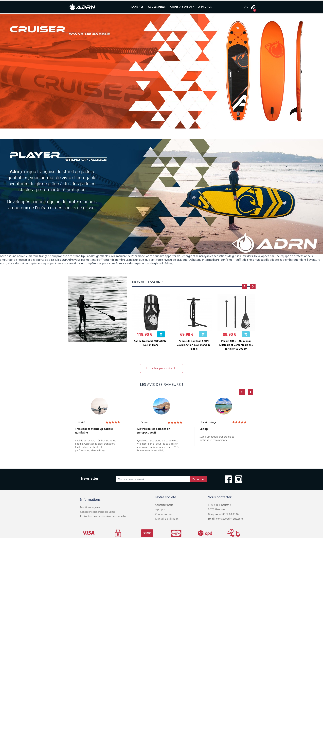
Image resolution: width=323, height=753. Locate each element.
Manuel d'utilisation (166, 518)
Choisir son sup (164, 514)
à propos (160, 509)
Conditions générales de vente (97, 511)
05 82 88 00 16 (230, 514)
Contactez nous (164, 504)
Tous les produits (161, 368)
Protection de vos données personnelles (103, 516)
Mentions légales (90, 507)
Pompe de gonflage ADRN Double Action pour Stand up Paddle (193, 344)
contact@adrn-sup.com (229, 518)
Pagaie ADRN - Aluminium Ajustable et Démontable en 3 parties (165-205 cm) (236, 344)
